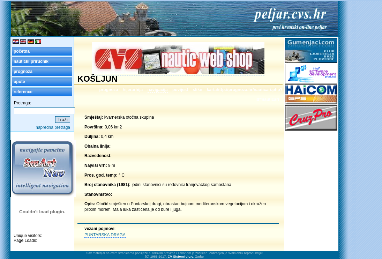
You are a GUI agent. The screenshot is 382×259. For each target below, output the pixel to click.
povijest (180, 89)
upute (19, 81)
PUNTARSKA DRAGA (105, 234)
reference (23, 91)
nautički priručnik (31, 61)
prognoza (23, 71)
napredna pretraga (53, 127)
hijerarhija (133, 89)
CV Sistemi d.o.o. (181, 256)
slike (197, 89)
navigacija (158, 89)
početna (22, 51)
